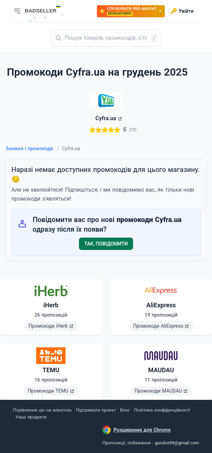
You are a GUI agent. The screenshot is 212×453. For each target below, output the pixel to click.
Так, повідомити (106, 244)
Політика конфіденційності (162, 410)
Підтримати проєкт (96, 410)
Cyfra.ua (105, 118)
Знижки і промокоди (32, 148)
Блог (125, 410)
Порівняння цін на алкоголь (42, 410)
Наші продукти (31, 417)
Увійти (181, 11)
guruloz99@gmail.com (177, 442)
